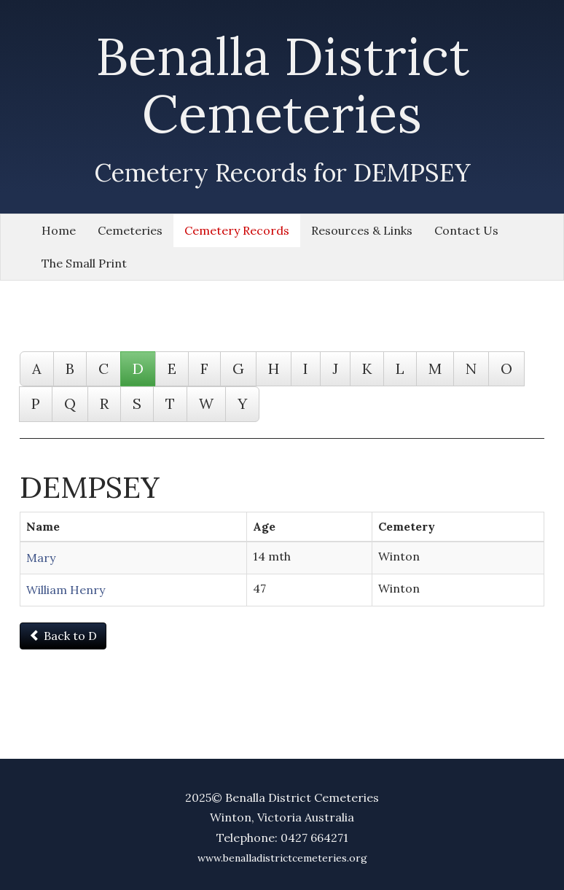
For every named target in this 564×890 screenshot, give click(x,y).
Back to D (63, 635)
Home (59, 230)
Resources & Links (361, 230)
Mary (40, 557)
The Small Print (84, 263)
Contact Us (466, 230)
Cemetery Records (236, 230)
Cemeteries (130, 230)
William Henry (65, 589)
